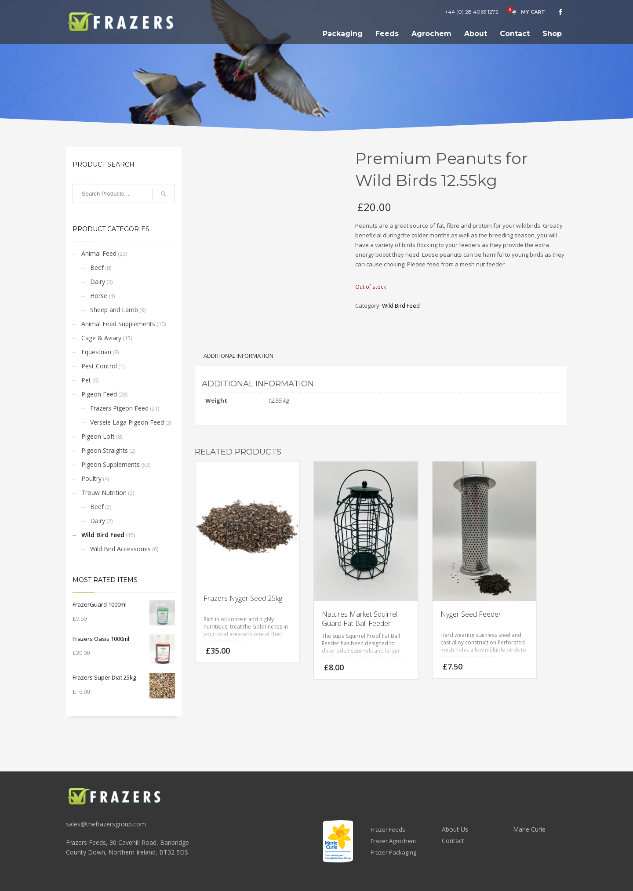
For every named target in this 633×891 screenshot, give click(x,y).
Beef (97, 267)
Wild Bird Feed (102, 535)
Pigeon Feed (99, 394)
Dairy (97, 281)
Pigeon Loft (98, 436)
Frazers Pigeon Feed (119, 408)
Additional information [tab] (238, 356)
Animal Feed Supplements (118, 324)
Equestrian (96, 352)
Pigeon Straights (104, 450)
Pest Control (99, 366)
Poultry (91, 478)
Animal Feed (98, 253)
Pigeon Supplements (110, 464)
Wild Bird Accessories (120, 549)
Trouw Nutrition (104, 492)
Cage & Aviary (101, 338)
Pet (86, 380)
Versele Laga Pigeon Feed (127, 422)
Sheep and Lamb (114, 309)
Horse (98, 295)
